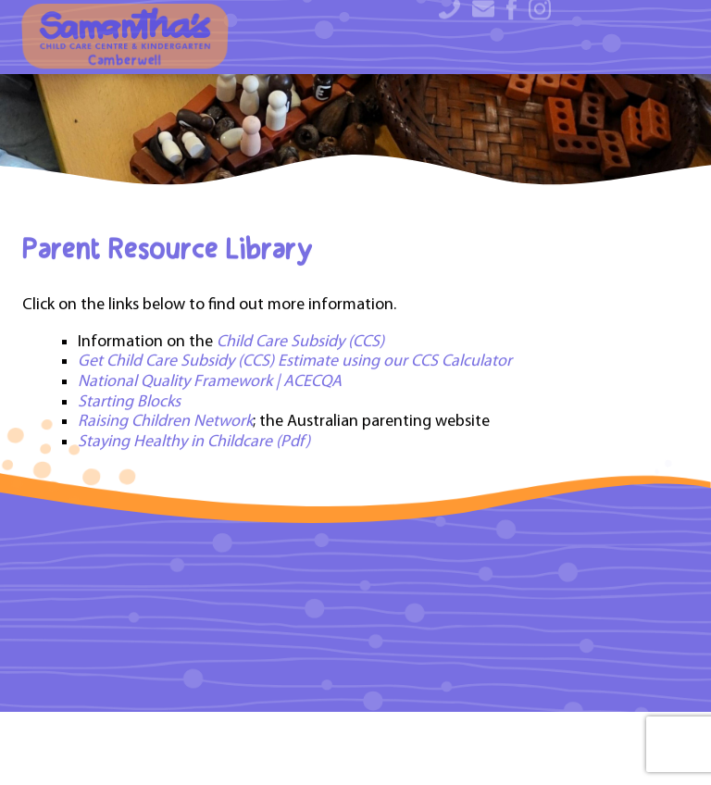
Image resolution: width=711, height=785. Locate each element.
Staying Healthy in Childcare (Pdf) (194, 521)
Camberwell (124, 38)
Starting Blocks (129, 482)
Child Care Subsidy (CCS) (302, 421)
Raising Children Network (165, 501)
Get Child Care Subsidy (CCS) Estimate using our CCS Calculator (295, 441)
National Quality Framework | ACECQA (210, 461)
